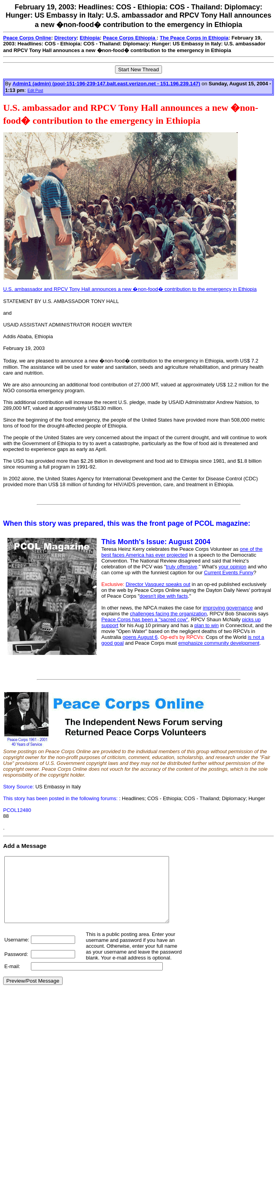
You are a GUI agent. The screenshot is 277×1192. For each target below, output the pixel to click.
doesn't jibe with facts (164, 596)
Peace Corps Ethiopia (129, 38)
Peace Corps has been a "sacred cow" (144, 619)
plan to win (206, 625)
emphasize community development (218, 643)
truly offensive (181, 567)
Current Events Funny (228, 572)
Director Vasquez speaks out (158, 584)
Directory (65, 38)
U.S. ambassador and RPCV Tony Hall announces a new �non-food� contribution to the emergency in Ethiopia (130, 289)
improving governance (228, 608)
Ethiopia (90, 38)
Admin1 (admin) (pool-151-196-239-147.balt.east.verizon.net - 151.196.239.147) (106, 84)
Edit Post (35, 90)
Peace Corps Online (27, 38)
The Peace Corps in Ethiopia (194, 38)
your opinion (232, 567)
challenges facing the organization (168, 614)
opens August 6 (140, 637)
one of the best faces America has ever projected (182, 552)
